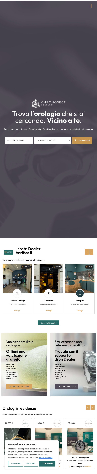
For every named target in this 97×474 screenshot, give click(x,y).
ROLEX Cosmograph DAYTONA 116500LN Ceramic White (80, 460)
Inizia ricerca (82, 140)
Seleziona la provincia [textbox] (46, 140)
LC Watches (48, 300)
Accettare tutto (47, 464)
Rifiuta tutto (31, 464)
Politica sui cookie (45, 458)
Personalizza (16, 464)
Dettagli (17, 311)
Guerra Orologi (17, 300)
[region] (32, 454)
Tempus (80, 300)
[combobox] (52, 140)
